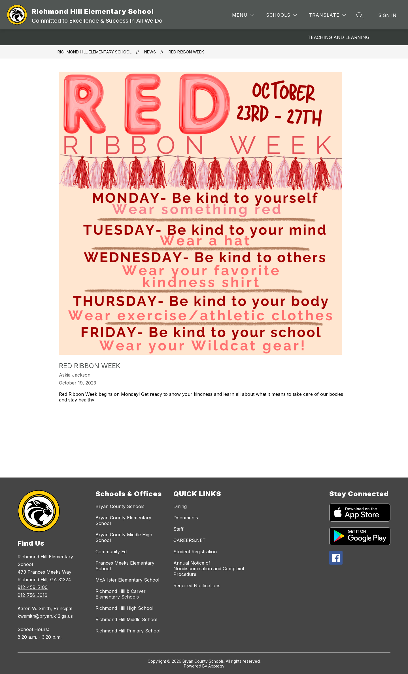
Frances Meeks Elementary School (124, 565)
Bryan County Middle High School (123, 537)
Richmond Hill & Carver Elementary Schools (120, 594)
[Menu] (243, 15)
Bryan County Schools (119, 506)
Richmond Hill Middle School (126, 619)
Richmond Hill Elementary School (94, 51)
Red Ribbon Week (186, 51)
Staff (178, 529)
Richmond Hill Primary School (127, 631)
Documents (185, 517)
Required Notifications (196, 585)
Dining (180, 506)
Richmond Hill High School (124, 608)
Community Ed (111, 551)
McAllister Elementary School (127, 580)
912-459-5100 (33, 587)
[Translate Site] (327, 15)
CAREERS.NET (189, 540)
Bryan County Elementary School (123, 520)
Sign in (387, 15)
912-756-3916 (32, 595)
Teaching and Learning (338, 37)
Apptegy (216, 666)
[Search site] (359, 15)
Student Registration (195, 551)
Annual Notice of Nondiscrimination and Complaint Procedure (208, 568)
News (150, 51)
